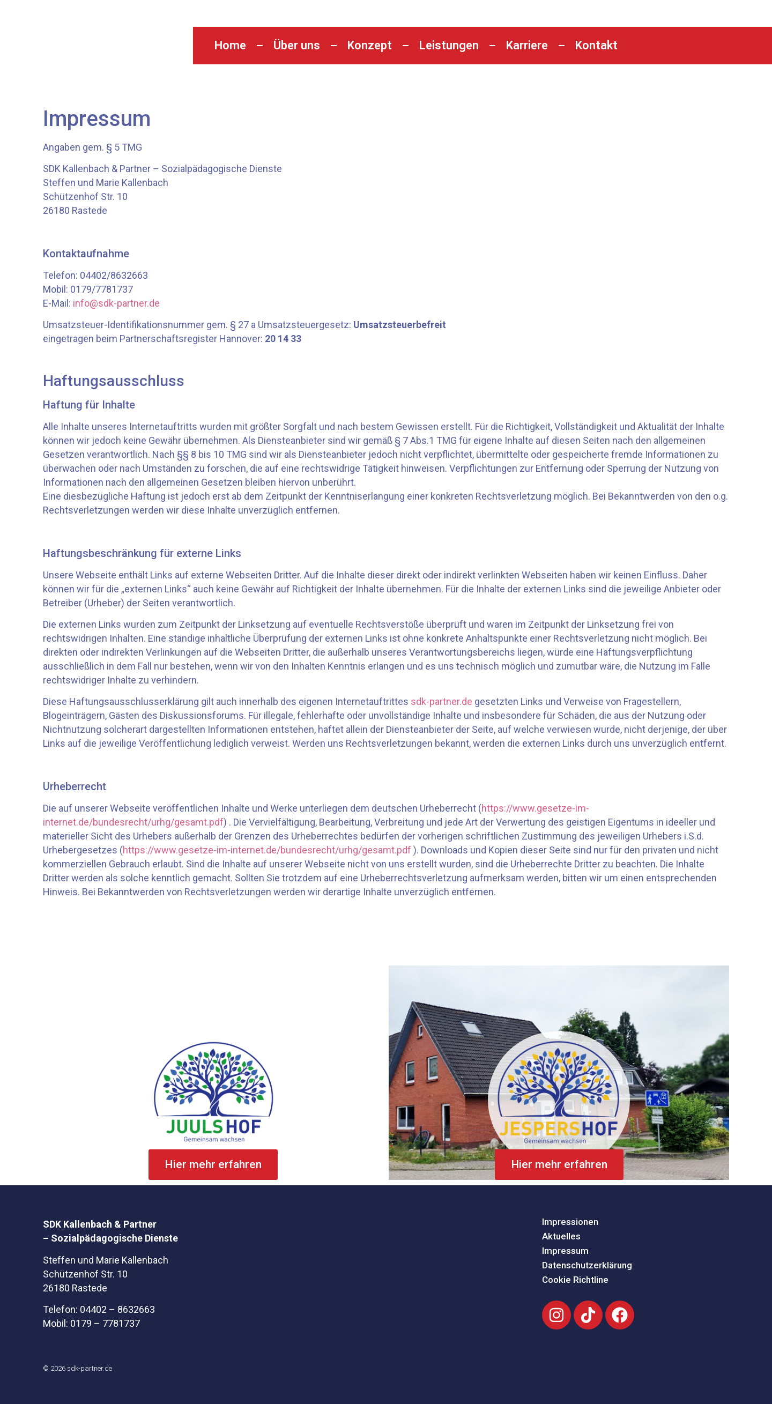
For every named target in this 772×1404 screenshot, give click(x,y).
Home (230, 45)
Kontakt (596, 45)
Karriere (527, 45)
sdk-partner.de (441, 701)
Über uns (296, 45)
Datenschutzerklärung (587, 1265)
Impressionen (570, 1221)
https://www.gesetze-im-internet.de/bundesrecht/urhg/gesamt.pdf (267, 850)
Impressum (565, 1250)
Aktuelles (561, 1236)
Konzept (369, 45)
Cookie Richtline (575, 1279)
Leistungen (449, 45)
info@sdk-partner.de (116, 303)
